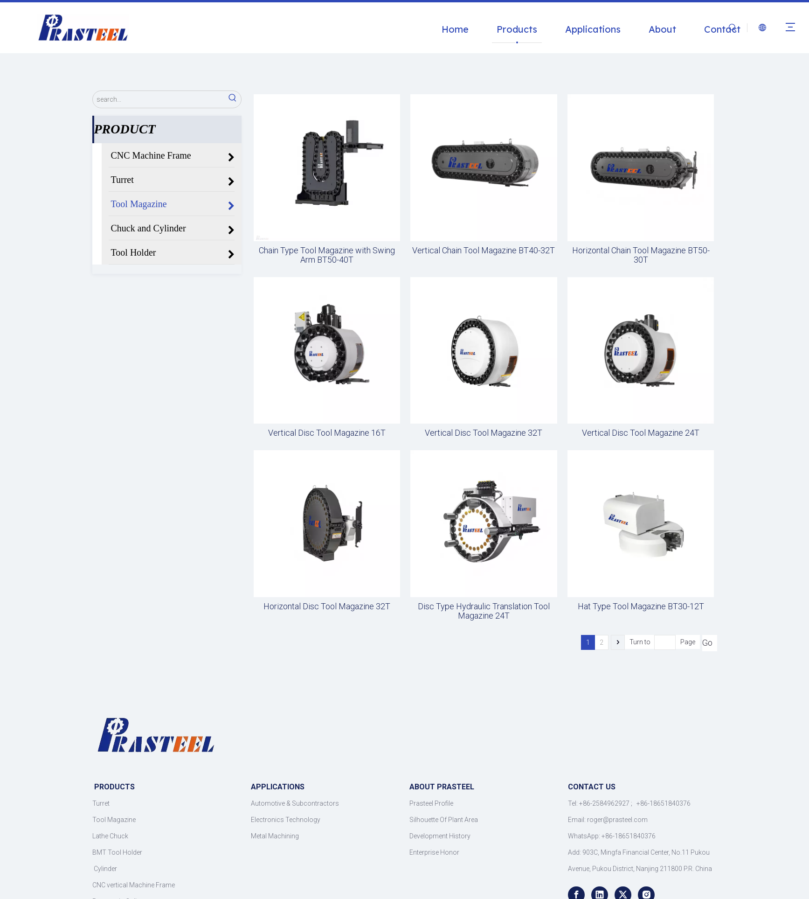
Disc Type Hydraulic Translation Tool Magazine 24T (484, 611)
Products (517, 29)
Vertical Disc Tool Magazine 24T (640, 433)
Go (707, 643)
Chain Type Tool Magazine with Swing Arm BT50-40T (327, 255)
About (662, 29)
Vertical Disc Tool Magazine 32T (483, 433)
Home (455, 29)
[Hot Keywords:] (232, 99)
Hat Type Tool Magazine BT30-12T (641, 606)
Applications (593, 29)
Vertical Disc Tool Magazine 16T (327, 433)
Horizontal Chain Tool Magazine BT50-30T (641, 255)
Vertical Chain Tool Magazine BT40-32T (483, 250)
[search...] (158, 99)
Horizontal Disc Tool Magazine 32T (326, 606)
